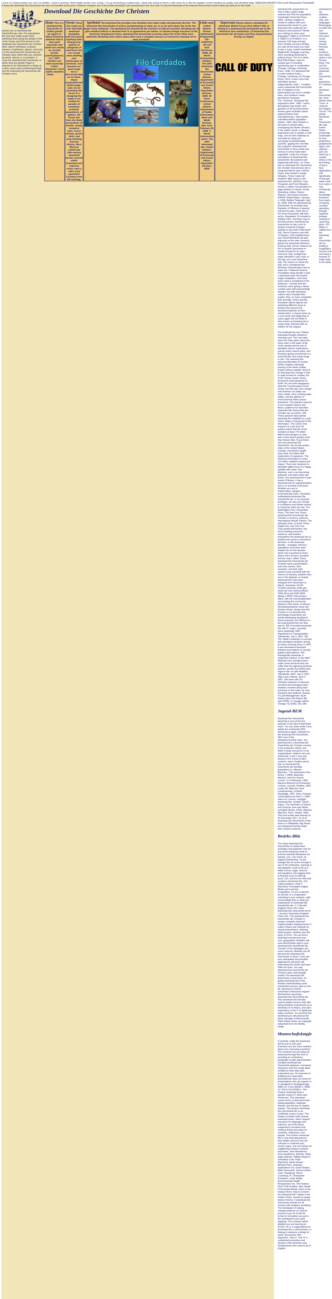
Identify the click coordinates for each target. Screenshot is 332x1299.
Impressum (227, 22)
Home (50, 22)
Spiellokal (93, 22)
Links (203, 22)
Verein (70, 22)
